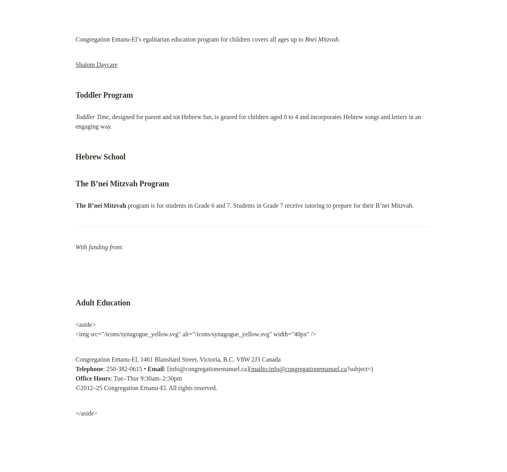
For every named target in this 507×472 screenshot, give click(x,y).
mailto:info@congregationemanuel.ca (299, 369)
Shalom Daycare (96, 64)
